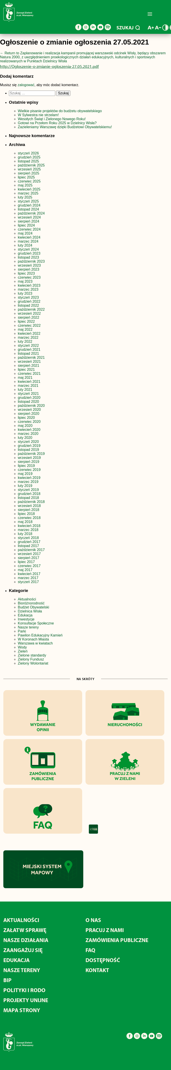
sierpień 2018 (28, 510)
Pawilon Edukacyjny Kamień (40, 635)
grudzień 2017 (29, 542)
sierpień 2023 (28, 269)
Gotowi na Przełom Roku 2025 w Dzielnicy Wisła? (57, 123)
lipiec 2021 (26, 369)
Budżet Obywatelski (33, 607)
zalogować (26, 85)
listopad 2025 (28, 161)
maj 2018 (25, 522)
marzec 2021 (28, 385)
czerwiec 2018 (29, 518)
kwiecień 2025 (29, 189)
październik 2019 (31, 454)
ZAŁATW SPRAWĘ (24, 929)
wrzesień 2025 (29, 169)
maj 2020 (25, 426)
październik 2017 (31, 550)
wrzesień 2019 (29, 458)
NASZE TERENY (21, 970)
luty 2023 (25, 293)
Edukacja (25, 615)
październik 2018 (31, 502)
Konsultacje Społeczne (36, 623)
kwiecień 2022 (29, 333)
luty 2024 (25, 245)
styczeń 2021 (28, 393)
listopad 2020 (28, 401)
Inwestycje (26, 619)
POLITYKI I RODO (24, 990)
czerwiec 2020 (29, 422)
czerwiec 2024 (29, 229)
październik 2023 (31, 261)
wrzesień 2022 (29, 313)
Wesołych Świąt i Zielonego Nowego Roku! (52, 119)
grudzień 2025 (29, 157)
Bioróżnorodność (31, 603)
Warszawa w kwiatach (35, 643)
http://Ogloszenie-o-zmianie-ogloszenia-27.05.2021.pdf (49, 66)
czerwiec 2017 (29, 566)
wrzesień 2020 (29, 409)
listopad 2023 (28, 257)
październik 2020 (31, 405)
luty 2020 (25, 438)
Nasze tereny (28, 627)
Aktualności (27, 599)
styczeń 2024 (28, 249)
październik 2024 (31, 213)
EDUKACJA (16, 960)
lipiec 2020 (26, 417)
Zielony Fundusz (31, 659)
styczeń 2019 (28, 490)
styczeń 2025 (28, 201)
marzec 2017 (28, 578)
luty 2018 (25, 534)
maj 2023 (25, 281)
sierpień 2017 (28, 558)
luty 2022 (25, 341)
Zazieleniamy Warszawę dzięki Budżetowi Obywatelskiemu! (65, 127)
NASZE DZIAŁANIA (25, 939)
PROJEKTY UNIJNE (25, 1000)
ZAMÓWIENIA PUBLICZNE (117, 939)
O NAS (93, 919)
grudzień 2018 (29, 494)
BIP (7, 980)
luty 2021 (25, 389)
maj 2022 (25, 329)
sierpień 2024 (28, 221)
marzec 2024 (28, 241)
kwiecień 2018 (29, 526)
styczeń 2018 (28, 538)
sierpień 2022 (28, 317)
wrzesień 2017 (29, 554)
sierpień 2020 (28, 413)
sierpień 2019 (28, 462)
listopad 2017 (28, 546)
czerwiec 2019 (29, 470)
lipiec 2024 (26, 225)
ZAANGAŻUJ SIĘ (23, 949)
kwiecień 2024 (29, 237)
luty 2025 (25, 197)
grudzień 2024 (29, 205)
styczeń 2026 (28, 153)
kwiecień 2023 (29, 285)
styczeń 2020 (28, 442)
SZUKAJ (128, 27)
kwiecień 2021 (29, 381)
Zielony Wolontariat (33, 663)
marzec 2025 (28, 193)
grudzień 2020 (29, 397)
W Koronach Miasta (33, 639)
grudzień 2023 (29, 253)
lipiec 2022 (26, 321)
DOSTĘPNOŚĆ (103, 960)
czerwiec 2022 (29, 325)
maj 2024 (25, 233)
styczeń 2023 (28, 297)
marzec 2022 (28, 337)
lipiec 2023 (26, 273)
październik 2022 (31, 309)
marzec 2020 (28, 434)
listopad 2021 (28, 353)
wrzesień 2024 (29, 217)
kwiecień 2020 (29, 430)
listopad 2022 (28, 305)
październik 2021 (31, 357)
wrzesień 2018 (29, 506)
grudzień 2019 (29, 446)
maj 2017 (25, 570)
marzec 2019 (28, 482)
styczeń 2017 (28, 582)
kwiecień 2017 (29, 574)
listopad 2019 (28, 450)
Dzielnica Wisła (30, 611)
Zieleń (23, 651)
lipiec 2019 (26, 466)
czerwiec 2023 (29, 277)
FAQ (90, 949)
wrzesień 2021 (29, 361)
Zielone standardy (32, 655)
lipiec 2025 (26, 177)
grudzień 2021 (29, 349)
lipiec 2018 (26, 514)
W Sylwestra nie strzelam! (38, 115)
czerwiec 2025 (29, 181)
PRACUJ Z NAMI (105, 929)
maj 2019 (25, 474)
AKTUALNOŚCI (21, 919)
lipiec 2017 (26, 562)
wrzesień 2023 (29, 265)
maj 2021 (25, 377)
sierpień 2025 (28, 173)
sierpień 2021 (28, 365)
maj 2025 (25, 185)
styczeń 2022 (28, 345)
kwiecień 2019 (29, 478)
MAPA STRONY (21, 1010)
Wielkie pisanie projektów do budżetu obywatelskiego (60, 111)
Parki (22, 631)
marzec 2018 (28, 530)
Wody (22, 647)
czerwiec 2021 (29, 373)
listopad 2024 (28, 209)
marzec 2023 (28, 289)
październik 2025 (31, 165)
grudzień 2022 (29, 301)
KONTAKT (97, 970)
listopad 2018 (28, 498)
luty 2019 (25, 486)
